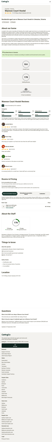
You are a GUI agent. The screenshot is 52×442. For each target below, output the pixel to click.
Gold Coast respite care (7, 423)
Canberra (4, 380)
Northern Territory (6, 368)
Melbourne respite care (7, 419)
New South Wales (6, 362)
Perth (3, 385)
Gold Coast (4, 393)
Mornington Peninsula (7, 397)
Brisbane (4, 383)
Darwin (3, 389)
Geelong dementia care (7, 432)
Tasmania (4, 366)
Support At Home (6, 351)
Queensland (4, 360)
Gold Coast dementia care (8, 434)
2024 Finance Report (7, 355)
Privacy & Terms (5, 439)
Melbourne (4, 395)
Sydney (3, 381)
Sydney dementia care (7, 428)
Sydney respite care (6, 417)
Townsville (4, 387)
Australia (7, 9)
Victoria (12, 9)
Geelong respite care (7, 421)
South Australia (5, 372)
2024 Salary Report (6, 353)
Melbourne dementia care (8, 430)
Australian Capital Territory (8, 374)
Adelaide (4, 391)
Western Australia (6, 370)
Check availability (9, 207)
